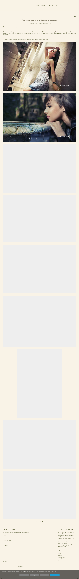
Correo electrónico (7, 540)
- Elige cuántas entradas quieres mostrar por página (65, 542)
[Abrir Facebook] (76, 5)
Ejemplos (40, 23)
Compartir (39, 521)
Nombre (5, 535)
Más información (24, 575)
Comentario (6, 545)
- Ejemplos (60, 560)
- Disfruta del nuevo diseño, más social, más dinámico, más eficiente (66, 539)
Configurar (34, 575)
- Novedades (61, 559)
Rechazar (44, 575)
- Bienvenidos (61, 557)
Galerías (63, 5)
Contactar (70, 5)
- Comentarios (45, 23)
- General (60, 555)
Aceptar (55, 575)
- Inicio (59, 553)
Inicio (57, 5)
